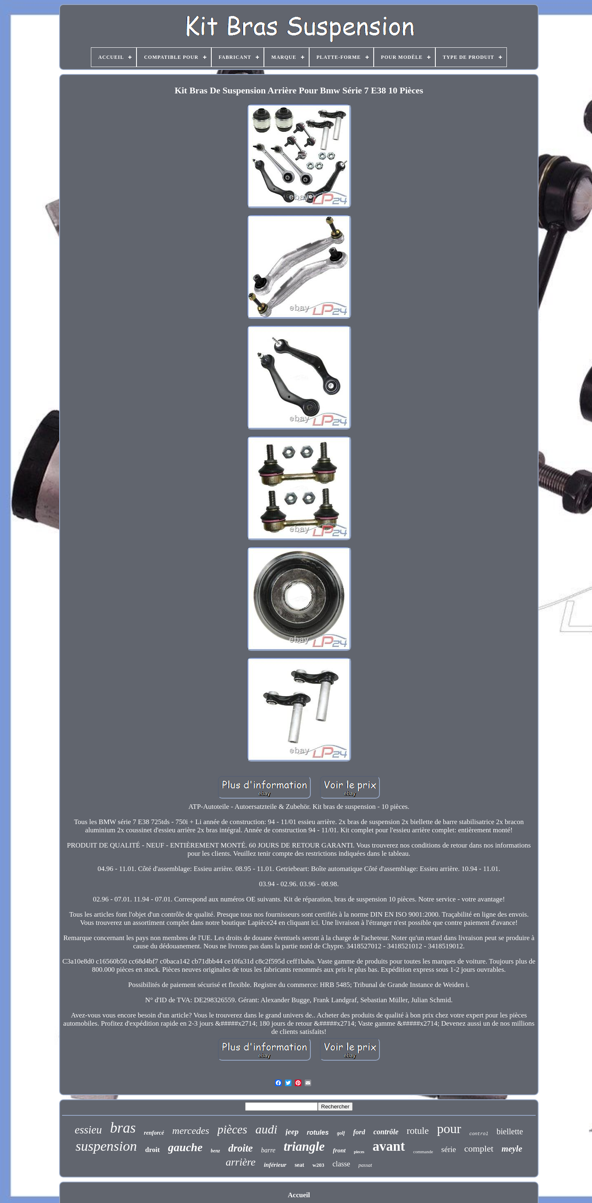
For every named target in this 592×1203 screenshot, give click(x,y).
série (448, 1149)
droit (152, 1150)
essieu (88, 1130)
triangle (304, 1146)
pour (449, 1128)
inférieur (275, 1164)
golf (341, 1133)
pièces (232, 1129)
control (478, 1133)
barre (268, 1150)
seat (299, 1165)
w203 (318, 1165)
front (339, 1150)
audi (266, 1129)
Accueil (299, 1195)
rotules (317, 1132)
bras (123, 1128)
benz (215, 1151)
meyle (512, 1149)
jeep (292, 1131)
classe (341, 1164)
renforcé (154, 1133)
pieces (359, 1152)
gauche (185, 1147)
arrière (241, 1162)
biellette (510, 1131)
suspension (106, 1146)
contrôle (385, 1132)
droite (240, 1148)
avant (388, 1146)
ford (359, 1132)
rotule (418, 1131)
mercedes (190, 1130)
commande (423, 1151)
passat (365, 1165)
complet (478, 1148)
